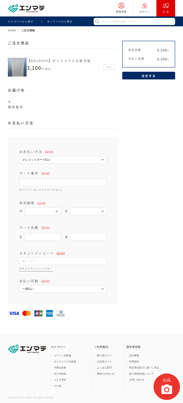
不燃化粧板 (60, 367)
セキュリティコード (42, 253)
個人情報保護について (141, 373)
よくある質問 (104, 367)
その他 (57, 386)
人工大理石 (60, 379)
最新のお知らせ (105, 373)
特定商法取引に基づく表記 (144, 367)
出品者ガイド (104, 361)
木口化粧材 (60, 373)
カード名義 (35, 227)
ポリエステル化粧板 (65, 361)
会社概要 (134, 355)
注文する (148, 76)
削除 (109, 67)
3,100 (163, 50)
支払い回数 (35, 281)
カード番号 (35, 173)
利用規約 (134, 361)
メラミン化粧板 (62, 355)
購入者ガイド (104, 355)
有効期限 (33, 203)
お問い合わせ (136, 379)
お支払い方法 (37, 151)
